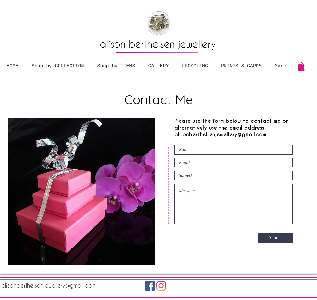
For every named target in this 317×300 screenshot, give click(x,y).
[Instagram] (161, 286)
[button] (301, 66)
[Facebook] (150, 286)
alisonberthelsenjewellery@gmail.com (220, 134)
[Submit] (275, 238)
